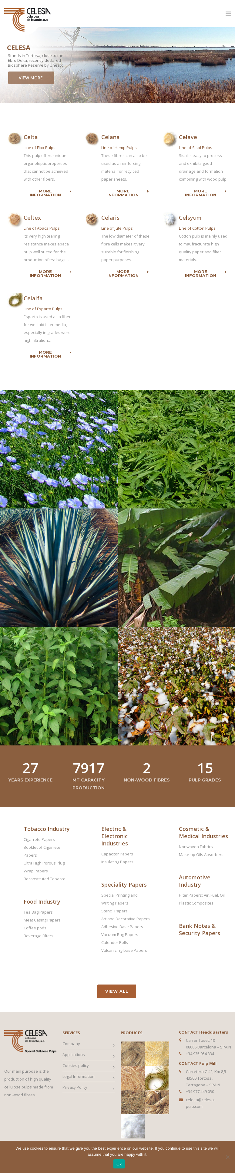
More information (50, 193)
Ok (119, 1164)
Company (71, 1043)
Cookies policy (75, 1065)
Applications (73, 1054)
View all (116, 991)
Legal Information (78, 1076)
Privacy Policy (74, 1087)
